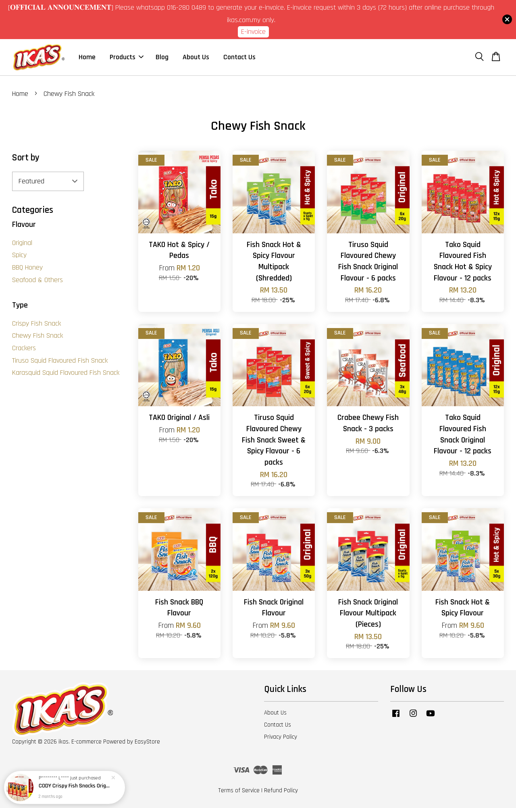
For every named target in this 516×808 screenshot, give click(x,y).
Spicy (19, 255)
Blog (162, 57)
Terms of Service (239, 790)
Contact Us (239, 57)
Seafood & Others (37, 280)
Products (127, 57)
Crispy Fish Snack (36, 323)
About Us (196, 57)
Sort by (26, 158)
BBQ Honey (27, 267)
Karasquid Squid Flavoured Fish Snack (65, 372)
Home (87, 57)
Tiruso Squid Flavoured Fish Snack (60, 360)
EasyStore (147, 742)
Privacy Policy (280, 737)
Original (22, 242)
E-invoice (253, 31)
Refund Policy (281, 790)
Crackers (24, 348)
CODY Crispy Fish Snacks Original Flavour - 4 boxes (74, 786)
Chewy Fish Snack (37, 335)
